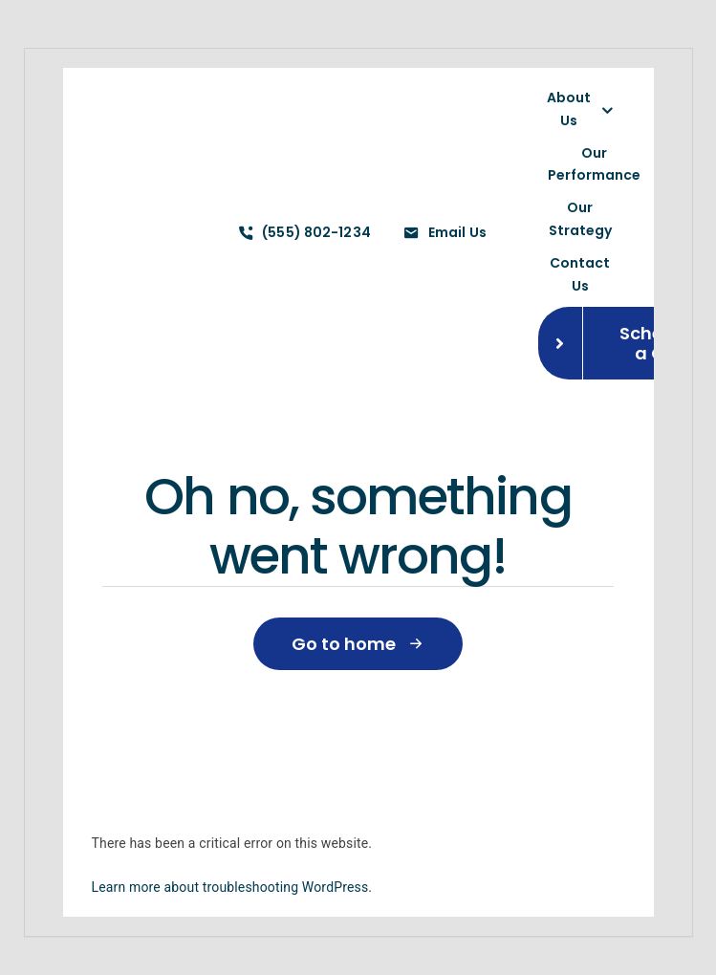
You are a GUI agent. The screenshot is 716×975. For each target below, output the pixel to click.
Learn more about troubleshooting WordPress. (232, 887)
